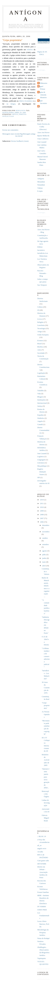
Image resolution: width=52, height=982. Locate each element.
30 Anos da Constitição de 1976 (46, 687)
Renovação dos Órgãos (45, 794)
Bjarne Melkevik (43, 136)
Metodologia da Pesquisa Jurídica (43, 932)
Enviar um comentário (10, 130)
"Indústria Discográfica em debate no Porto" (46, 625)
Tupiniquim (41, 958)
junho (44, 558)
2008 (42, 515)
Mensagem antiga (29, 134)
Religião (40, 322)
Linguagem (41, 460)
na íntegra (11, 104)
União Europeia (43, 335)
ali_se (39, 845)
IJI (38, 310)
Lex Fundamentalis (43, 915)
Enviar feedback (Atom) (20, 141)
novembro (45, 532)
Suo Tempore (42, 285)
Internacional (42, 403)
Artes (39, 350)
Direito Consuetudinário (43, 430)
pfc (39, 106)
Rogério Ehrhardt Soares (41, 471)
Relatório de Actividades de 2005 (45, 760)
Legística (40, 457)
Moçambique (42, 466)
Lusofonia (41, 325)
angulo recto (41, 848)
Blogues (40, 397)
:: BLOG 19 (41, 836)
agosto (44, 551)
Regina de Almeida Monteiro (42, 95)
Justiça (39, 406)
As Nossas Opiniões (46, 714)
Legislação (41, 373)
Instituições (41, 400)
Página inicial (18, 135)
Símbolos (40, 418)
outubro (45, 538)
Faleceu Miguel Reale (45, 818)
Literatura (40, 463)
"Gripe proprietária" (46, 705)
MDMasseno (42, 83)
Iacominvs (41, 250)
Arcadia (40, 852)
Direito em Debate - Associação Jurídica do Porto (42, 872)
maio (44, 562)
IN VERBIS (41, 907)
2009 (42, 511)
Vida (39, 394)
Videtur (40, 188)
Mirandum (41, 182)
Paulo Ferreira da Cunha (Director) (43, 126)
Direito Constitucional (43, 367)
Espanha (40, 415)
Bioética (40, 347)
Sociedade (41, 353)
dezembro (45, 525)
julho (44, 555)
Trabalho (40, 391)
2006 (42, 522)
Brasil (39, 344)
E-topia (40, 191)
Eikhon (39, 247)
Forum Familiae (43, 892)
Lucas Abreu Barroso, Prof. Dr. (43, 924)
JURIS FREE (42, 910)
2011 (42, 503)
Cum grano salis (43, 861)
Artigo (15, 114)
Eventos (40, 341)
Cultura (40, 307)
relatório (30, 50)
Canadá (40, 424)
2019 (42, 500)
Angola (40, 421)
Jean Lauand (41, 142)
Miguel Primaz (41, 87)
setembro (45, 544)
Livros (39, 319)
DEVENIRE (41, 864)
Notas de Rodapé (43, 938)
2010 (42, 507)
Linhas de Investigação (46, 803)
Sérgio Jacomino (42, 102)
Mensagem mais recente (11, 134)
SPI (38, 477)
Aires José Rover (43, 132)
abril (44, 566)
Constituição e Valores (45, 571)
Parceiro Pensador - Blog (42, 273)
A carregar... (41, 70)
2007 (42, 518)
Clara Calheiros (42, 139)
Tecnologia (41, 328)
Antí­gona (40, 179)
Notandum (41, 185)
